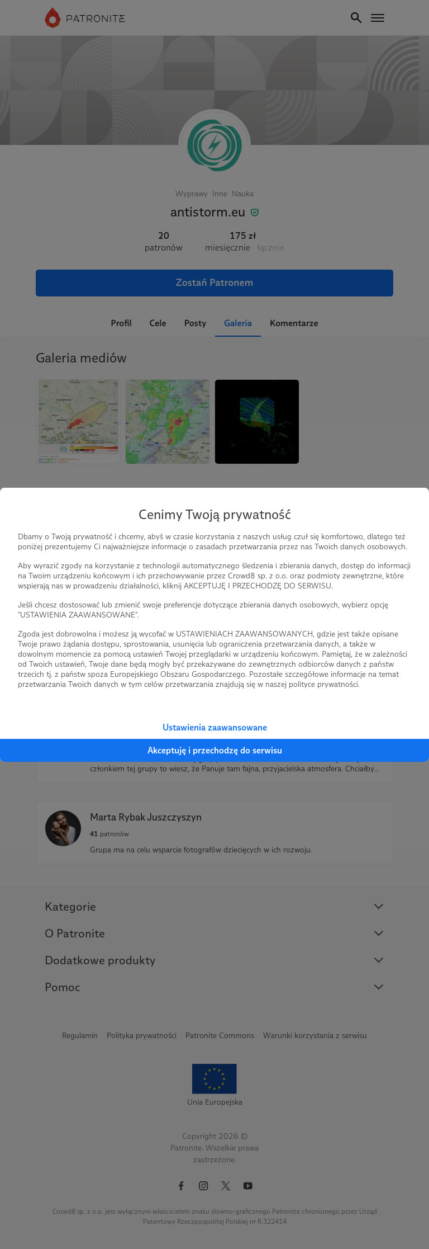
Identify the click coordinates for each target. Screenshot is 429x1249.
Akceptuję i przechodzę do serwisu (214, 750)
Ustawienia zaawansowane (215, 727)
